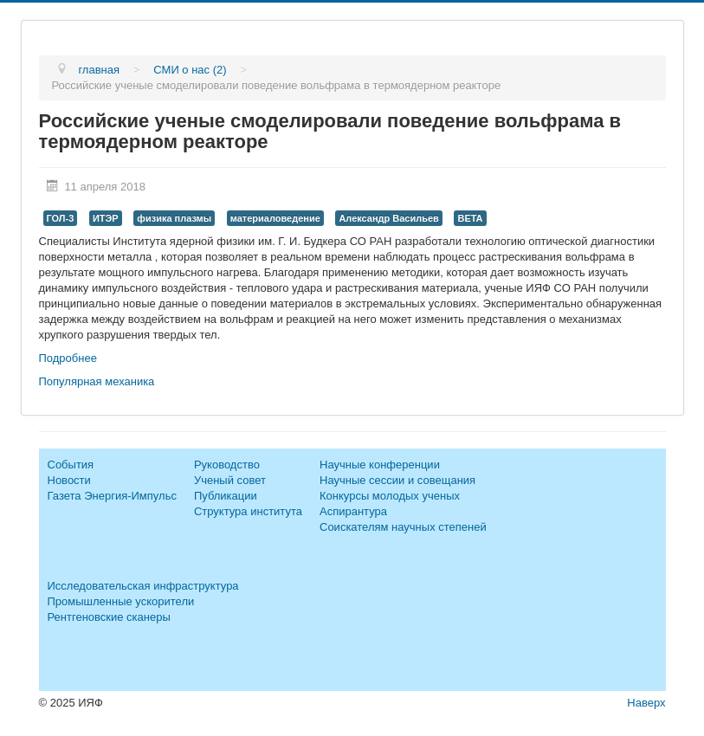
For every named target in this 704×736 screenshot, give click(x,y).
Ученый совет (230, 480)
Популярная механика (97, 381)
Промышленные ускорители (121, 601)
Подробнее (68, 358)
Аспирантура (353, 511)
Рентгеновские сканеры (109, 616)
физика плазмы (174, 218)
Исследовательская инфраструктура (143, 585)
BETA (469, 218)
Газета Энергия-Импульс (112, 495)
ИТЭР (106, 218)
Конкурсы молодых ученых (390, 495)
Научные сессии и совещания (397, 480)
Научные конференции (380, 464)
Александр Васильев (388, 218)
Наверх (646, 702)
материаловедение (275, 218)
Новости (69, 480)
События (71, 464)
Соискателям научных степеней (403, 526)
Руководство (227, 464)
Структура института (248, 511)
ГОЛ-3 (60, 218)
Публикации (225, 495)
